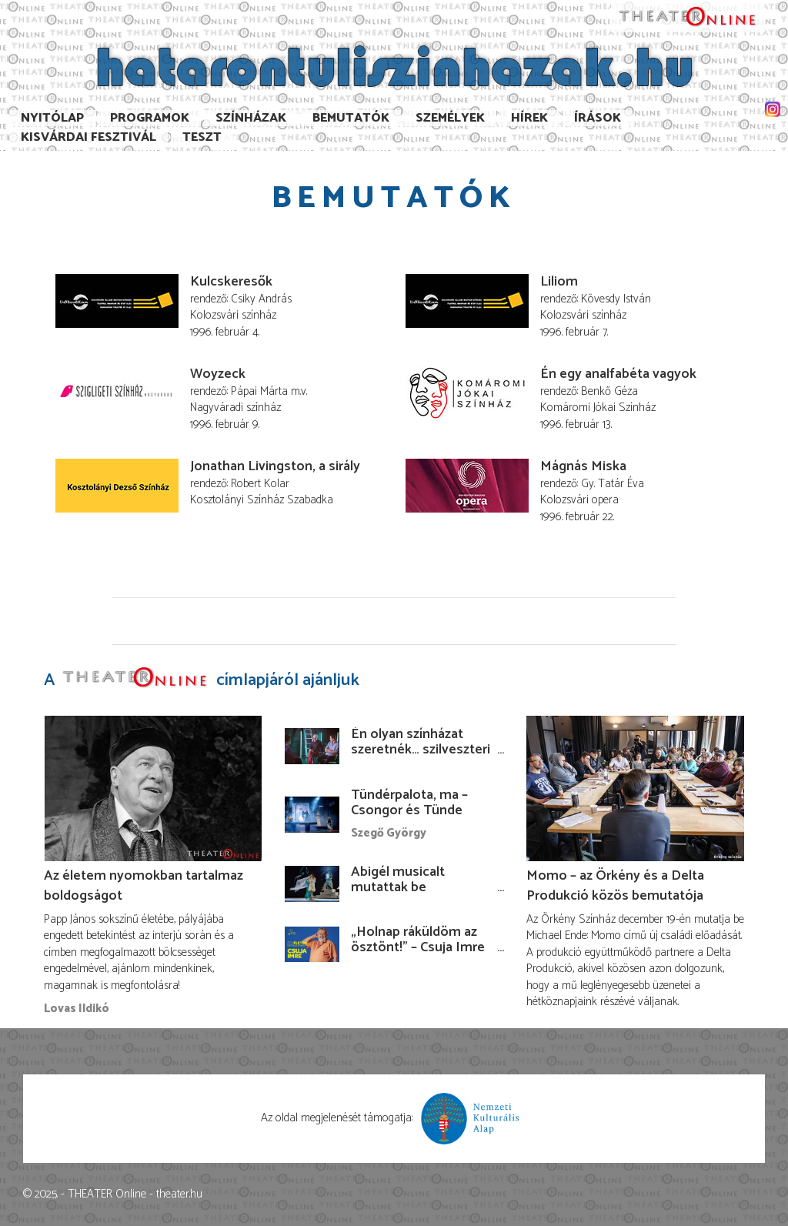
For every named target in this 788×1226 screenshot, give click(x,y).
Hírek (529, 118)
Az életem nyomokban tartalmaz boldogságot (143, 885)
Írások (597, 118)
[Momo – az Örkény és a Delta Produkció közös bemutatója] (635, 788)
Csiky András (261, 299)
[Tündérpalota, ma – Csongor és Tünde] (312, 815)
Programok (149, 118)
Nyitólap (52, 118)
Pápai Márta (259, 391)
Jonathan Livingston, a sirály (275, 466)
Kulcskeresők (231, 281)
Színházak (250, 118)
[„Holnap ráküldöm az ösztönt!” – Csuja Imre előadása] (312, 944)
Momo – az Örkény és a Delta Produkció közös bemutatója (615, 885)
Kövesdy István (616, 299)
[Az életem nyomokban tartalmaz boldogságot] (153, 788)
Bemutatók (350, 118)
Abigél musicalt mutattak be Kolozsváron (398, 887)
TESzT (202, 137)
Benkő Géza (609, 391)
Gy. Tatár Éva (612, 483)
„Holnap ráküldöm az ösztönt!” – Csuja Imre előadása (418, 947)
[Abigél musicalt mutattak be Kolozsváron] (312, 884)
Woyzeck (217, 374)
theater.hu (179, 1194)
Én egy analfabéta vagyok (618, 374)
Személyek (450, 118)
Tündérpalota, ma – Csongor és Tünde (409, 802)
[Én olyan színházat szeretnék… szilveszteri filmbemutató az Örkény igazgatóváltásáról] (312, 746)
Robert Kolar (260, 483)
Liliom (559, 281)
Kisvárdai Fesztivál (88, 137)
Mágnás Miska (583, 466)
